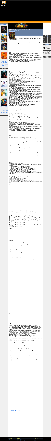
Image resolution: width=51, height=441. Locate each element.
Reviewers (10, 440)
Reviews (13, 21)
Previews (16, 21)
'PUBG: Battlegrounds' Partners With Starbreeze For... (22, 440)
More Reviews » (6, 66)
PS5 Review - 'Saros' (4, 61)
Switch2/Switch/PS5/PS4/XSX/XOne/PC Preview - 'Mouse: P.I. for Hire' (5, 110)
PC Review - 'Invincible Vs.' (4, 42)
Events (24, 21)
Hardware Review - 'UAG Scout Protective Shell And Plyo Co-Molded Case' (4, 65)
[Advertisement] (25, 14)
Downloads (28, 21)
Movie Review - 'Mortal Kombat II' (20, 439)
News (9, 439)
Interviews (21, 21)
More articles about (14, 410)
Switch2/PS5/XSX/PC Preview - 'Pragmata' (4, 108)
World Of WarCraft (47, 44)
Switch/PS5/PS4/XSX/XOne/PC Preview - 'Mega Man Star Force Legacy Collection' (4, 112)
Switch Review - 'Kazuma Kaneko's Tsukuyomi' (4, 62)
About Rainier (47, 50)
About (34, 439)
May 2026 (47, 36)
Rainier (10, 30)
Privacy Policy (35, 440)
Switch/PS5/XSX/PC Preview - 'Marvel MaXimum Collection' (4, 106)
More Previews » (6, 114)
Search (32, 21)
